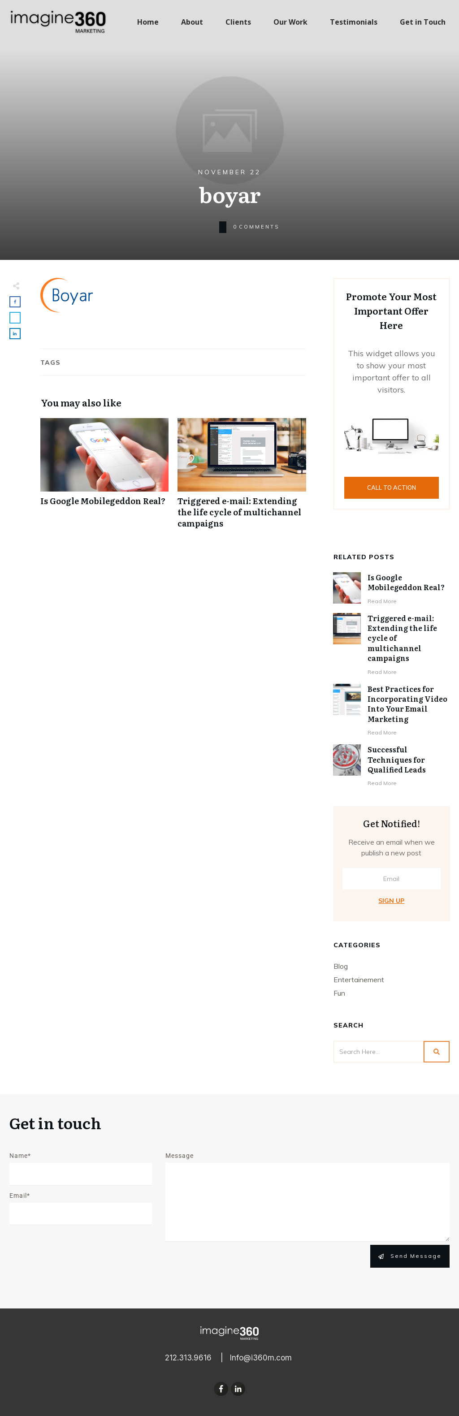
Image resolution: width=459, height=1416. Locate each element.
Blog (340, 966)
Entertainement (358, 979)
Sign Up (391, 901)
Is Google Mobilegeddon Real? (104, 478)
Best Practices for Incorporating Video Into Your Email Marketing (407, 703)
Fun (339, 993)
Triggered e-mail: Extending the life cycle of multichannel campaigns (242, 478)
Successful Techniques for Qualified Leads (397, 759)
